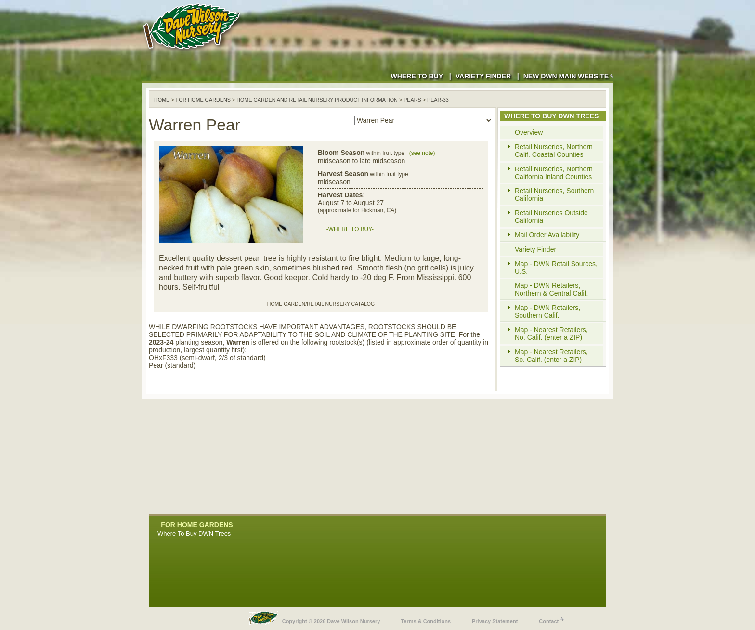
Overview (529, 132)
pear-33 (438, 100)
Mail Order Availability (547, 235)
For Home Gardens (203, 100)
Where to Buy (417, 76)
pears (412, 100)
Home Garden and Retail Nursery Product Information (317, 100)
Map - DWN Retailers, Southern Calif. (547, 311)
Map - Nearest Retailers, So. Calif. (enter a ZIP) (551, 355)
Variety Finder (483, 76)
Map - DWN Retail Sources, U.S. (556, 267)
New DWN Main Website (568, 76)
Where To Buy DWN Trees (194, 533)
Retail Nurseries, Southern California (554, 194)
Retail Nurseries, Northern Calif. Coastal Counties (554, 150)
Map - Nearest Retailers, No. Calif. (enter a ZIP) (551, 333)
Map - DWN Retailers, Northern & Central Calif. (551, 289)
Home (161, 100)
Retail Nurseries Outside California (551, 216)
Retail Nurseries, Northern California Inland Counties (554, 172)
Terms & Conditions (426, 621)
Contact (551, 619)
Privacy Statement (495, 621)
